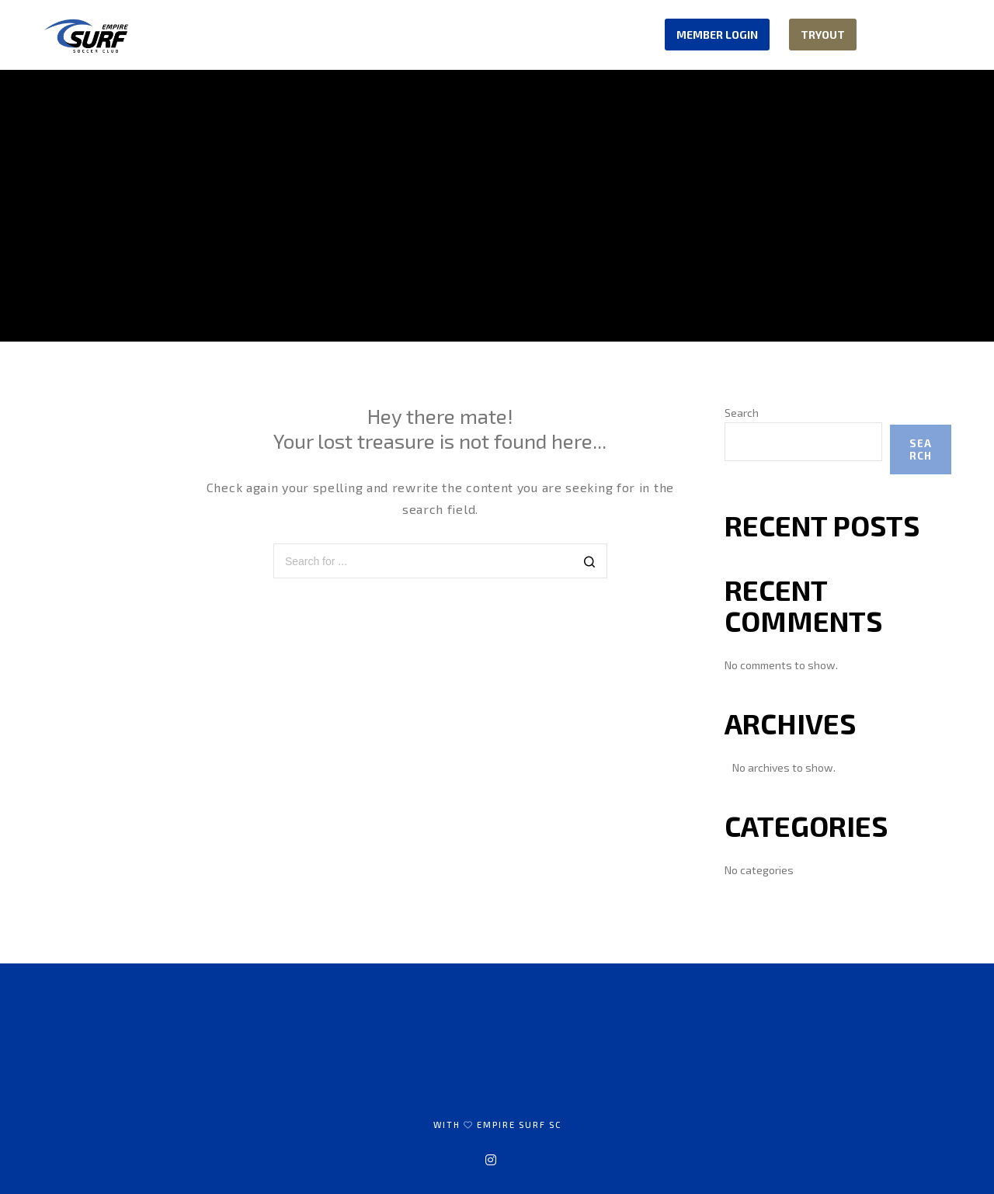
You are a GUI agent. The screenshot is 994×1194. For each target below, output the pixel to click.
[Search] (589, 562)
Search (742, 412)
